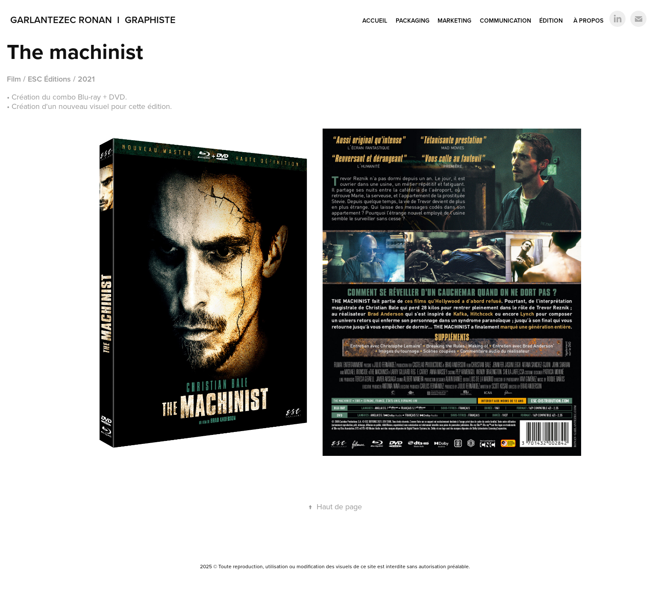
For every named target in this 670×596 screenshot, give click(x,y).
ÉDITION (551, 20)
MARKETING (454, 20)
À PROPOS (588, 20)
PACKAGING (412, 20)
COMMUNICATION (505, 20)
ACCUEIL (374, 20)
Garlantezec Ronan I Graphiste (93, 19)
